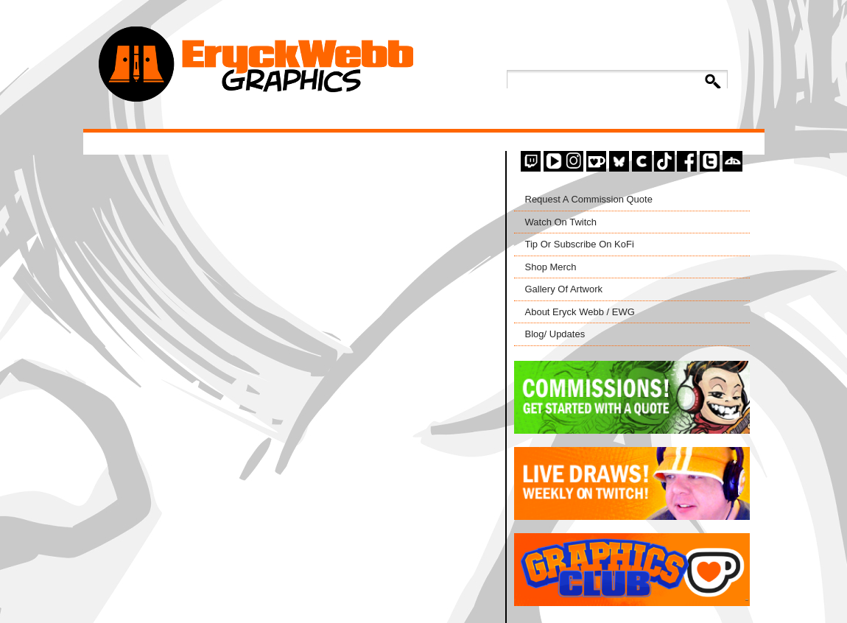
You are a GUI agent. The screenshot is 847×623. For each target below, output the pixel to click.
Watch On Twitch (561, 222)
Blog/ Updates (555, 333)
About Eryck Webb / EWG (580, 311)
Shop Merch (551, 266)
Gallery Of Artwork (563, 289)
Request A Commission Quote (589, 199)
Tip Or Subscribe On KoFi (579, 244)
